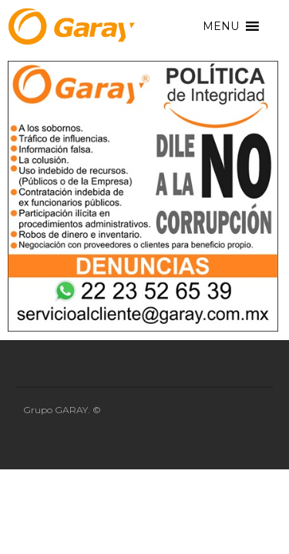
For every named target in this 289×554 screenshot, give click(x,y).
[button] (221, 26)
